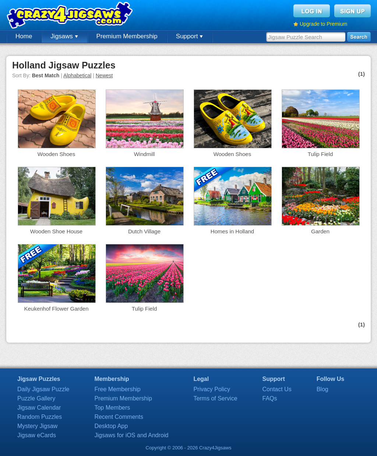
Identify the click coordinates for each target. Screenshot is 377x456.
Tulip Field (320, 154)
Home (23, 36)
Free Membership (117, 389)
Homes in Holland (232, 231)
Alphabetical (77, 75)
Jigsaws (64, 36)
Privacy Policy (211, 389)
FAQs (270, 398)
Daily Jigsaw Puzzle (43, 389)
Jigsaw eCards (36, 435)
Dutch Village (144, 231)
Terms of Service (215, 398)
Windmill (144, 154)
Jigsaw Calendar (39, 407)
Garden (320, 231)
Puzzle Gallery (36, 398)
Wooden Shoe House (56, 231)
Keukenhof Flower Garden (56, 308)
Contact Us (277, 389)
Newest (104, 75)
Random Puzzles (39, 417)
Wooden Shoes (56, 154)
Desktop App (111, 426)
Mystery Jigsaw (37, 426)
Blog (322, 389)
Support (189, 36)
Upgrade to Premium (323, 24)
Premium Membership (127, 36)
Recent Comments (118, 417)
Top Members (112, 407)
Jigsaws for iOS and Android (131, 435)
